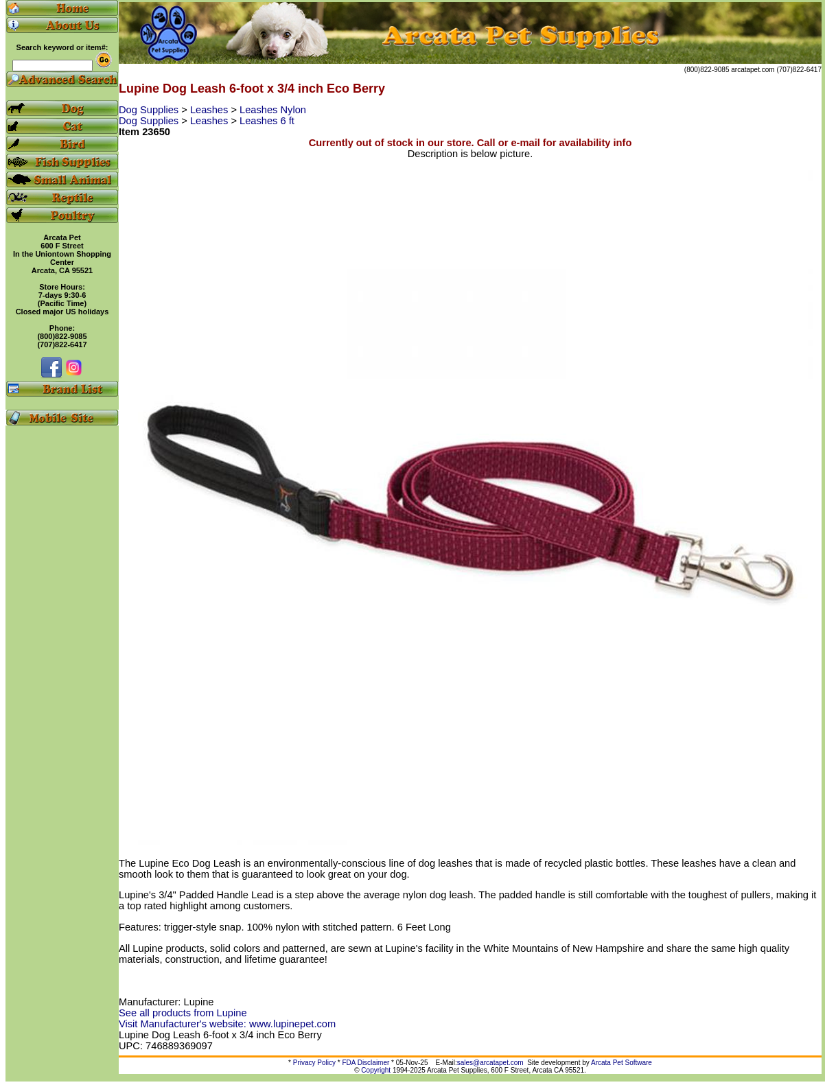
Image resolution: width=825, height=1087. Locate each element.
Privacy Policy (314, 1062)
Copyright (376, 1070)
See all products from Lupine (183, 1012)
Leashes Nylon (273, 109)
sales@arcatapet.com (490, 1062)
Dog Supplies (150, 109)
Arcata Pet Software (621, 1062)
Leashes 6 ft (267, 120)
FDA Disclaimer (365, 1062)
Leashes (210, 109)
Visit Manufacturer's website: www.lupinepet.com (227, 1023)
